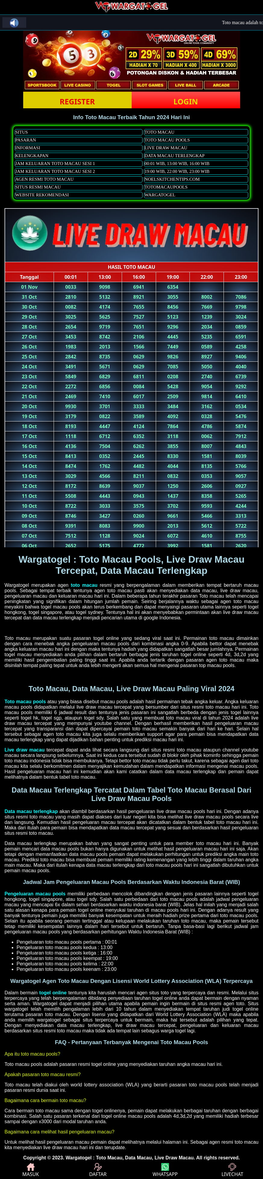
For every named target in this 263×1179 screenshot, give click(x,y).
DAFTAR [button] (98, 1170)
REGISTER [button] (77, 101)
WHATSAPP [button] (165, 1170)
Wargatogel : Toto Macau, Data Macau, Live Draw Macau (130, 1157)
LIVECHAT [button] (232, 1170)
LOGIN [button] (186, 101)
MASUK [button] (30, 1170)
